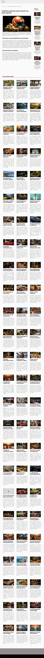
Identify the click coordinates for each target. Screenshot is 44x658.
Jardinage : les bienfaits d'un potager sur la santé (35, 497)
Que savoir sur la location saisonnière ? (35, 338)
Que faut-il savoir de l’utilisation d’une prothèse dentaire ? (8, 565)
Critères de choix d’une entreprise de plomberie (8, 270)
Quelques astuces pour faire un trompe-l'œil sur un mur (8, 429)
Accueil (3, 6)
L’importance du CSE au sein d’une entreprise (8, 316)
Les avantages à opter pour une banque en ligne (35, 588)
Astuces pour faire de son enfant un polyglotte (37, 48)
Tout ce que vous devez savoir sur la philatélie (21, 293)
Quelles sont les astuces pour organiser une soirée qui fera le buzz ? (37, 32)
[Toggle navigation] (3, 2)
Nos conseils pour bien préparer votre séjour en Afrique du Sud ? (35, 542)
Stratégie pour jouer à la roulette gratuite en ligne (22, 497)
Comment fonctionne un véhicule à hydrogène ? (35, 225)
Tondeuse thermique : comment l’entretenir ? (35, 565)
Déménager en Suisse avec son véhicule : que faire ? (8, 202)
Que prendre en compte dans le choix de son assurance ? (22, 610)
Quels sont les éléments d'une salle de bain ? (35, 248)
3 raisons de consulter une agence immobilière (8, 451)
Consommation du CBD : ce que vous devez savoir (7, 338)
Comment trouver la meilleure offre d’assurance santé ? (35, 202)
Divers (6, 6)
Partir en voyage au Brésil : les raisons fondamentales (21, 633)
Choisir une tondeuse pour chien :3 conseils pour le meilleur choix (35, 429)
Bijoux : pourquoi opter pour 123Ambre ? (7, 157)
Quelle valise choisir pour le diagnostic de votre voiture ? (35, 134)
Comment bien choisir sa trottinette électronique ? (22, 383)
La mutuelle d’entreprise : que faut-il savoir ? (7, 248)
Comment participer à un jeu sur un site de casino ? (37, 63)
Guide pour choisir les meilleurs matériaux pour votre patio (8, 111)
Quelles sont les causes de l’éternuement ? (34, 293)
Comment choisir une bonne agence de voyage (22, 588)
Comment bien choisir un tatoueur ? (37, 18)
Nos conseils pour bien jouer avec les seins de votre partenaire (8, 497)
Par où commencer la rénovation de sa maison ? (8, 474)
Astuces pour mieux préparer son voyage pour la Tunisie (22, 565)
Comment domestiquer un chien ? (8, 360)
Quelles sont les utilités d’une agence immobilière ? (22, 451)
